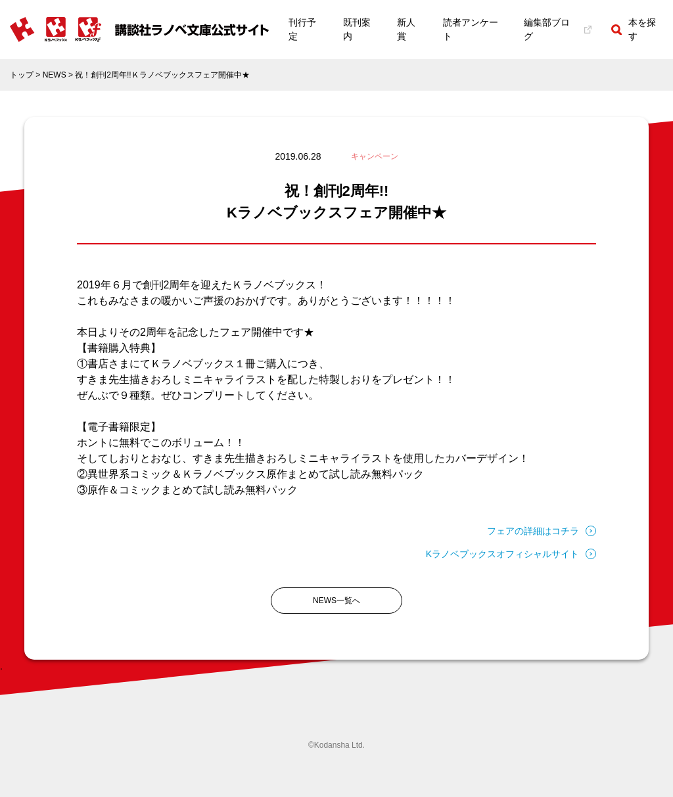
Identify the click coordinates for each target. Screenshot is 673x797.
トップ (22, 75)
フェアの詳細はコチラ (541, 531)
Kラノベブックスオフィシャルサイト (511, 554)
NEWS (54, 75)
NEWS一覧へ (336, 600)
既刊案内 (357, 29)
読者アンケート (470, 29)
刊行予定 (302, 29)
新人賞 (406, 29)
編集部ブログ (558, 29)
